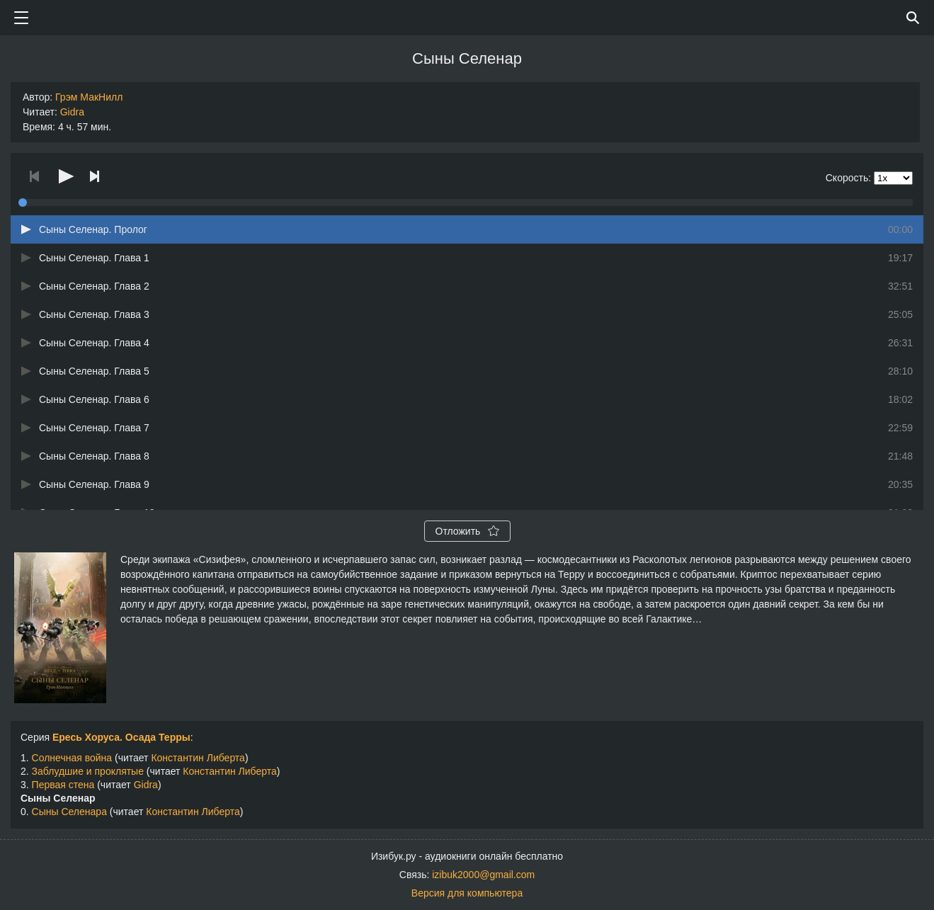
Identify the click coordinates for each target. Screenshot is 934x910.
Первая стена (63, 784)
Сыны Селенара (69, 811)
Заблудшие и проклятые (88, 771)
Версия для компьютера (467, 893)
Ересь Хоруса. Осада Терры (121, 737)
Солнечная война (72, 757)
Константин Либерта (197, 757)
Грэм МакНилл (89, 97)
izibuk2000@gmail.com (483, 874)
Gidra (72, 112)
